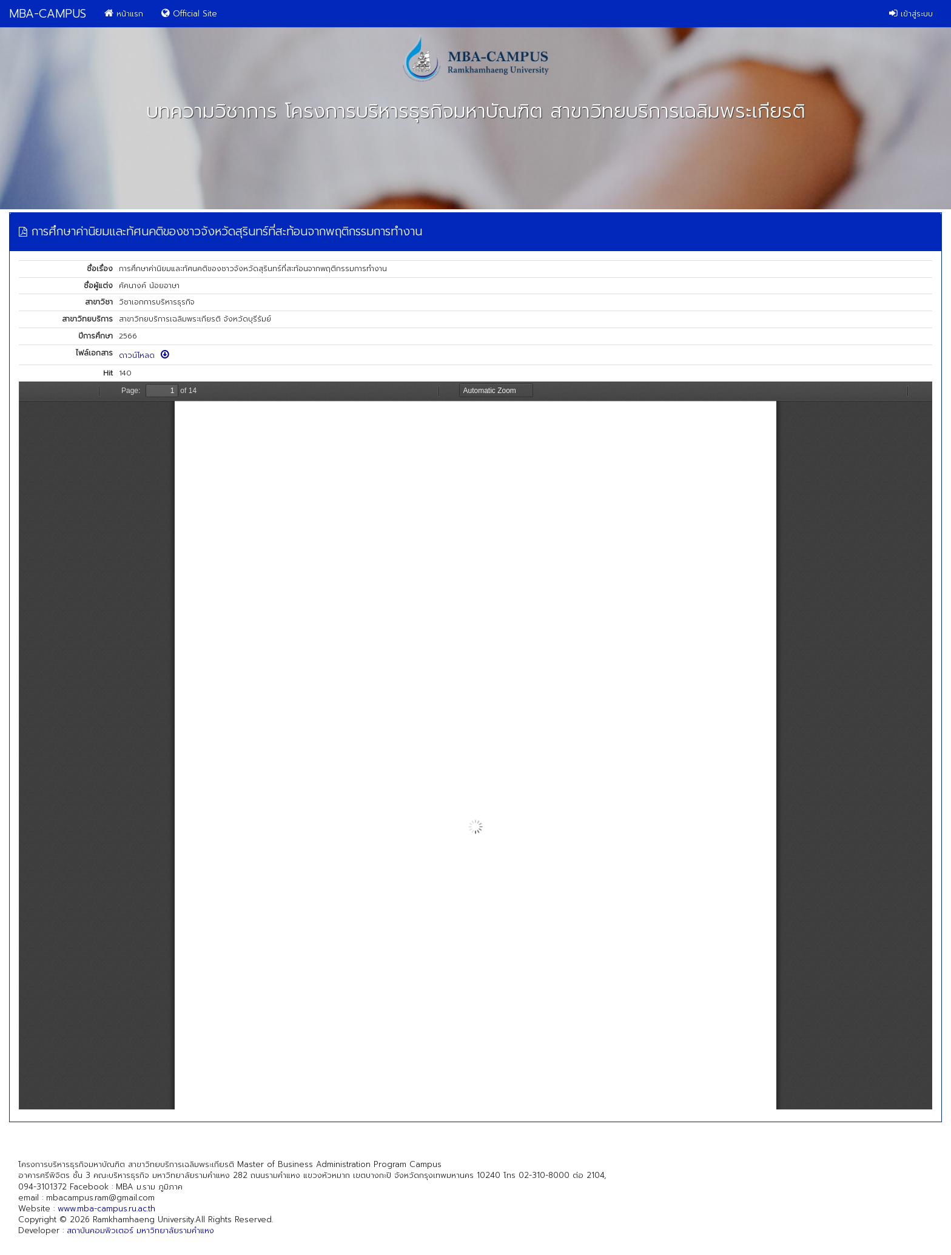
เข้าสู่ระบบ (911, 13)
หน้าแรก (123, 13)
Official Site (189, 13)
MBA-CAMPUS (47, 13)
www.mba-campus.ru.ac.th (106, 1208)
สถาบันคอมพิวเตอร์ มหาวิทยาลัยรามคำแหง (140, 1230)
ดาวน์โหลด (144, 355)
